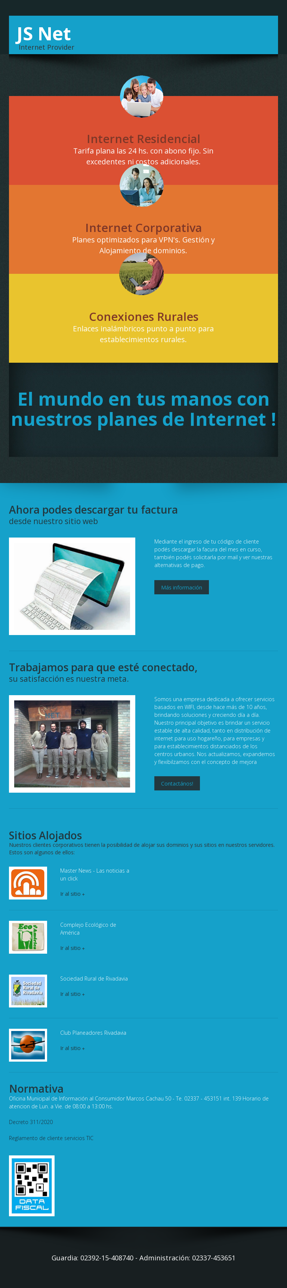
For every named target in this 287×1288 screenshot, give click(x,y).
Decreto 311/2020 (31, 1122)
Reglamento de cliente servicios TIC (51, 1137)
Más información (181, 587)
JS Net (44, 33)
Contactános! (177, 783)
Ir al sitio (72, 893)
